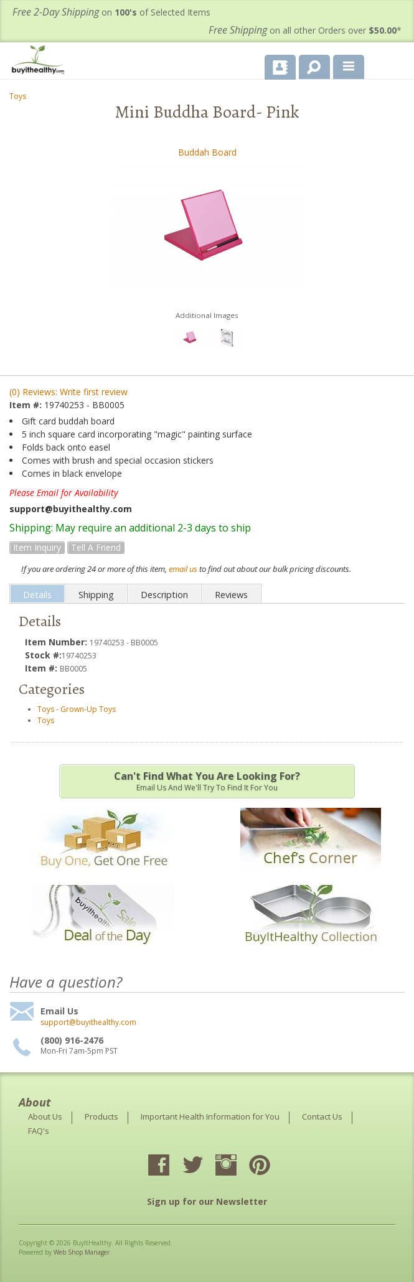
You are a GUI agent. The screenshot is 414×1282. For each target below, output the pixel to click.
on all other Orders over (305, 30)
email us (183, 568)
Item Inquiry (37, 547)
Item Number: (57, 642)
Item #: (26, 405)
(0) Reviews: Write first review (68, 392)
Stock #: (43, 655)
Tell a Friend (96, 547)
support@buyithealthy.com (88, 1022)
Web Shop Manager (82, 1252)
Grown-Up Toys (88, 709)
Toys (17, 96)
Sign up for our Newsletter (207, 1201)
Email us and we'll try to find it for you (207, 781)
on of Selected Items (111, 12)
